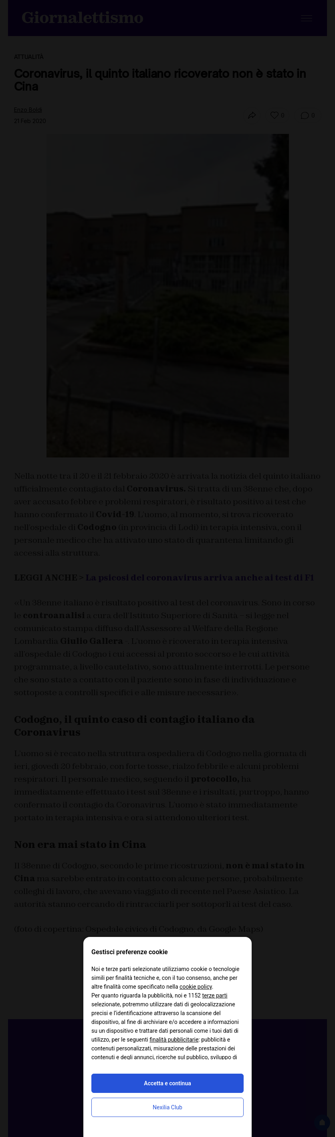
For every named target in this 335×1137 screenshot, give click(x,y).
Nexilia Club (167, 1107)
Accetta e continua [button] (167, 1083)
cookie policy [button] (196, 986)
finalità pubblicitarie (173, 1039)
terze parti (214, 995)
